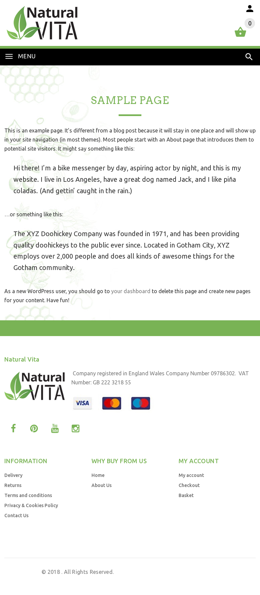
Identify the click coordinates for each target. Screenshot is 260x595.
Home (98, 475)
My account (191, 475)
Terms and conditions (28, 495)
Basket (186, 495)
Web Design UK (172, 581)
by (196, 581)
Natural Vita (24, 572)
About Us (101, 485)
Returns (12, 485)
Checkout (189, 485)
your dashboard (130, 291)
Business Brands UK (225, 581)
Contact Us (16, 515)
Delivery (13, 475)
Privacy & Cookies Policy (31, 505)
